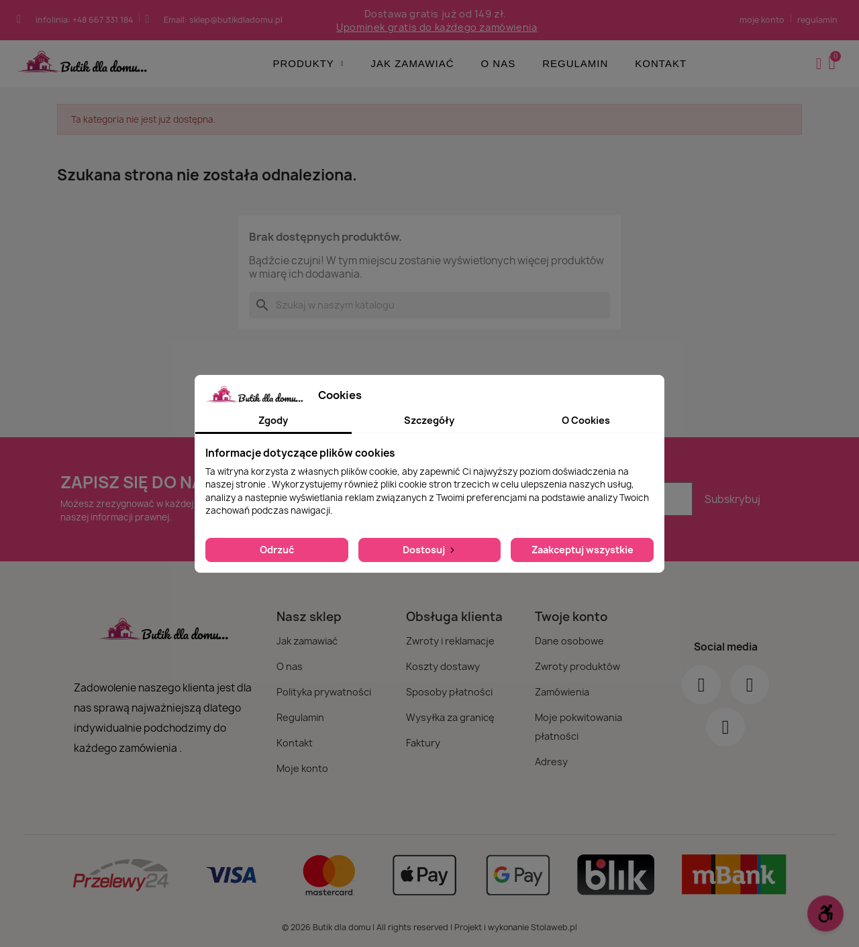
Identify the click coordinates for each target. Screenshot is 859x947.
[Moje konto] (819, 63)
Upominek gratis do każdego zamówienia (436, 27)
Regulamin (575, 63)
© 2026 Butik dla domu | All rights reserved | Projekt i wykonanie (406, 927)
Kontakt (661, 63)
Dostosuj (430, 549)
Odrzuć (277, 549)
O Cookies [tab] (586, 420)
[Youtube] (725, 727)
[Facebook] (701, 684)
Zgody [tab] (273, 420)
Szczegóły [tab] (429, 420)
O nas (498, 63)
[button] (833, 64)
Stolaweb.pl (554, 927)
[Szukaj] (429, 305)
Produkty (308, 64)
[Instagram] (749, 684)
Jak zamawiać (412, 63)
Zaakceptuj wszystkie (583, 549)
